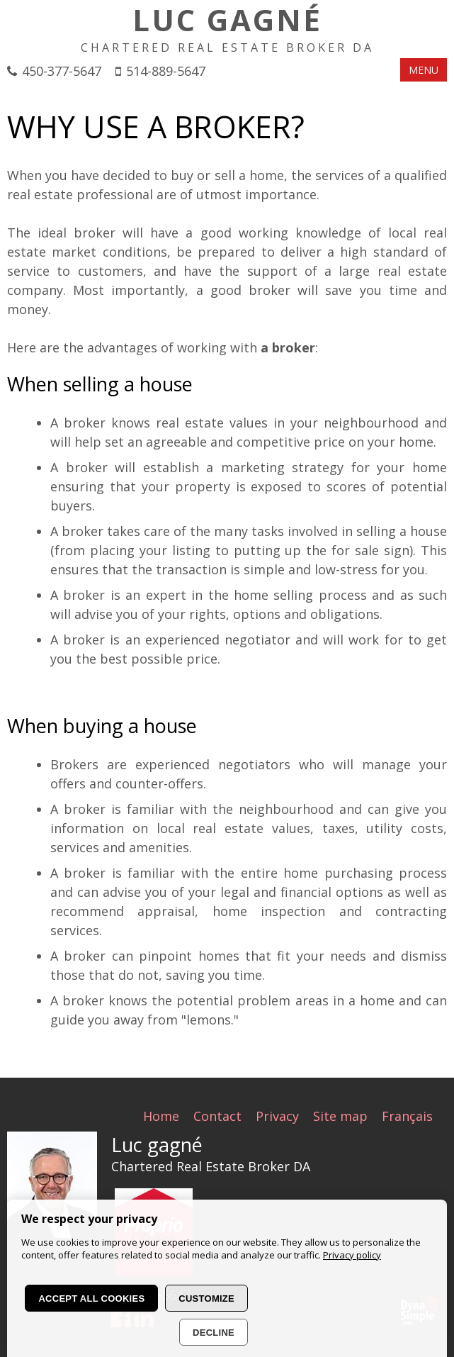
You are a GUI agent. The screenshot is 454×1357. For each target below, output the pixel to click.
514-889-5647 (165, 70)
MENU (423, 70)
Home (161, 1115)
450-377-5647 (61, 70)
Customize (206, 1298)
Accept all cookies (91, 1298)
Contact (217, 1115)
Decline (213, 1332)
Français (407, 1115)
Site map (340, 1115)
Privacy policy (352, 1255)
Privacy (277, 1115)
